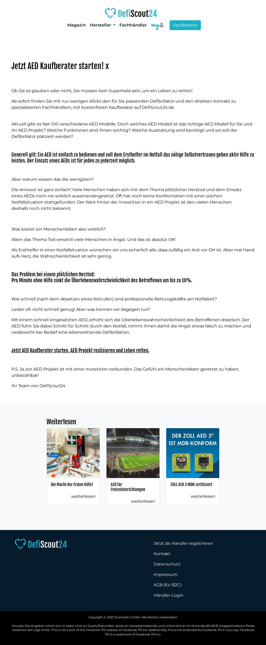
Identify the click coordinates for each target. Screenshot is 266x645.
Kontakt (162, 553)
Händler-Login (168, 595)
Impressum (166, 574)
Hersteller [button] (101, 25)
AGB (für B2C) (168, 584)
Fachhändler (133, 25)
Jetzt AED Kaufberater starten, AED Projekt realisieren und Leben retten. (80, 350)
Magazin (76, 25)
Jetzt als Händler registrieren (183, 543)
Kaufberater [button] (185, 25)
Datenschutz (167, 564)
